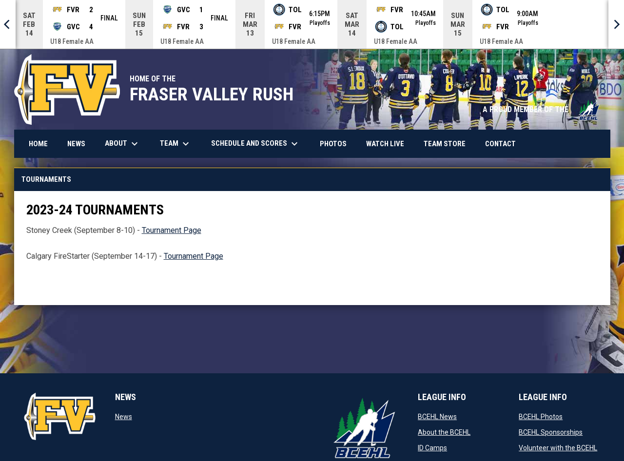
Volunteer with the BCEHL (558, 447)
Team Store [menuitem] (448, 143)
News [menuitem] (76, 143)
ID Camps (432, 447)
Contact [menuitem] (500, 143)
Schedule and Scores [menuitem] (259, 143)
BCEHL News (437, 416)
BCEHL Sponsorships (551, 432)
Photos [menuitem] (337, 143)
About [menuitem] (122, 143)
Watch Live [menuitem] (388, 143)
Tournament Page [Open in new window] (171, 229)
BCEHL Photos (541, 416)
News (123, 416)
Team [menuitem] (176, 143)
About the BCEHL (444, 432)
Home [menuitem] (38, 143)
